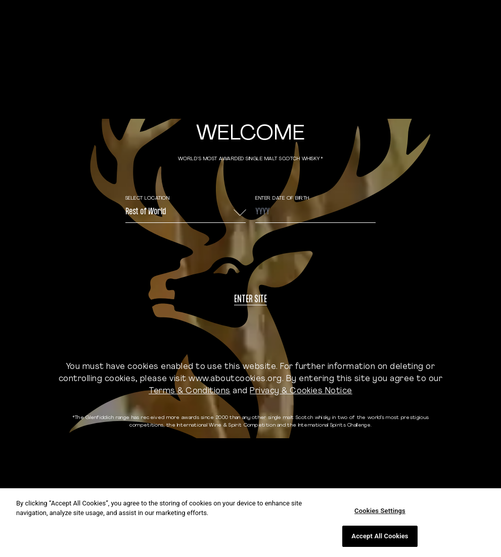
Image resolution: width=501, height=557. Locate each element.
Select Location (147, 198)
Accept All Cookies (379, 536)
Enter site (250, 300)
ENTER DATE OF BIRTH (282, 198)
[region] (250, 522)
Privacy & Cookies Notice (301, 391)
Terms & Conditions (190, 391)
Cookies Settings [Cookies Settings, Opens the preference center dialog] (379, 511)
